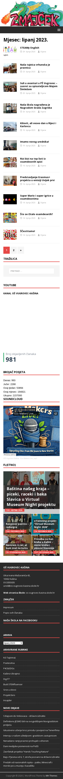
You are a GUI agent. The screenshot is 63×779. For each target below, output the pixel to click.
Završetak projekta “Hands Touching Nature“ (26, 751)
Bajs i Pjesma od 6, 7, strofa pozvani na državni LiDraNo (31, 756)
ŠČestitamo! (27, 231)
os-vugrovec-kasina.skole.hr (40, 592)
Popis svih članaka (12, 612)
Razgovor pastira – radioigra (17, 525)
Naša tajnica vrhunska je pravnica (35, 66)
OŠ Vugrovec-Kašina (11, 458)
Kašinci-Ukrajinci (11, 673)
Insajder (7, 700)
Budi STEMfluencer (13, 684)
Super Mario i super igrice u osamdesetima (36, 197)
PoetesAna (9, 662)
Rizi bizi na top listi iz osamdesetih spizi (33, 160)
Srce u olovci (9, 689)
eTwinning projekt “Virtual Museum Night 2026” (45, 523)
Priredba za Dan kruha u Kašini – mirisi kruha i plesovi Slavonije (44, 543)
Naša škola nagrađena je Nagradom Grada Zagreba (36, 106)
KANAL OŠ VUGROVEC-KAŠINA (20, 293)
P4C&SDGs (8, 668)
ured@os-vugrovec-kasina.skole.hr (21, 585)
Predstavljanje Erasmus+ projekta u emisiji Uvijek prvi (37, 179)
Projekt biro (9, 695)
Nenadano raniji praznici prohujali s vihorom (26, 740)
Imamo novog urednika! (34, 141)
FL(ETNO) (9, 465)
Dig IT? (6, 678)
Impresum (8, 607)
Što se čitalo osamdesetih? (36, 214)
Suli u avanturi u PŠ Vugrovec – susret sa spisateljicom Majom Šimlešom (38, 86)
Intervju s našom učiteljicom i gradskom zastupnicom (30, 735)
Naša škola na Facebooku (20, 620)
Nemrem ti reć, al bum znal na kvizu (17, 546)
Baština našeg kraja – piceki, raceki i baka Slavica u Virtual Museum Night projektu (31, 496)
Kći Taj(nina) (9, 657)
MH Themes (51, 775)
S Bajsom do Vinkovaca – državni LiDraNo (24, 715)
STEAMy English (29, 47)
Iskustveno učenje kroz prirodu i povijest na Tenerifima (31, 730)
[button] (58, 29)
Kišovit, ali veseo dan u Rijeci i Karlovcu (38, 125)
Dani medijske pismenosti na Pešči (20, 746)
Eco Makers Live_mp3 (28, 458)
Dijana (43, 51)
